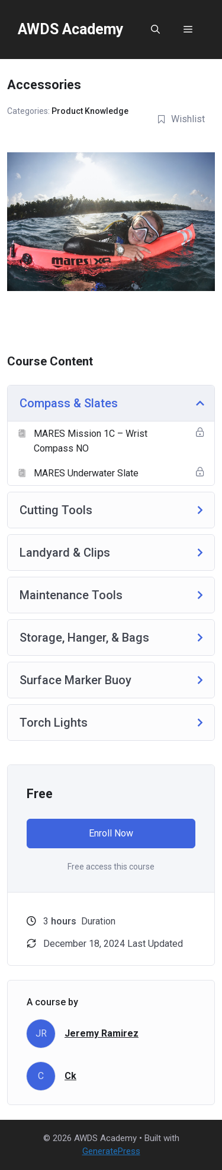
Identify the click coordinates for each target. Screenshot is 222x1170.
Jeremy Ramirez (102, 1033)
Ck (70, 1075)
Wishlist (181, 119)
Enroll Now (111, 833)
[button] (155, 29)
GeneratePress (111, 1151)
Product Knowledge (90, 111)
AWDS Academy (71, 29)
